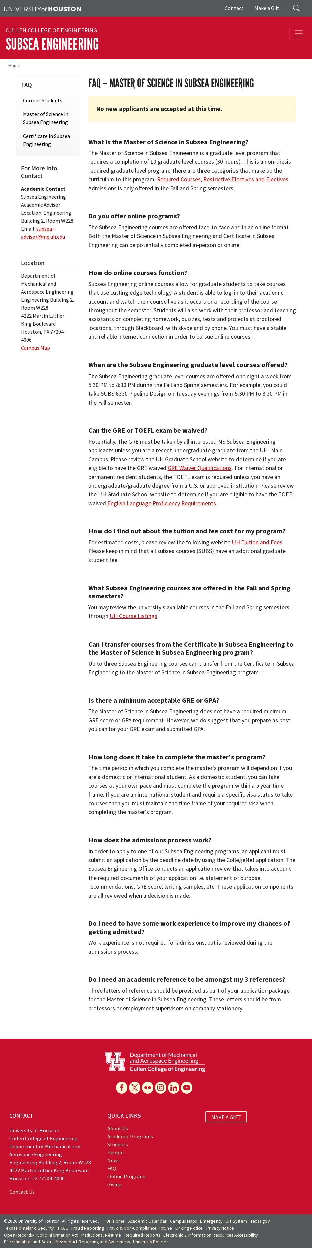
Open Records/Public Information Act (41, 1235)
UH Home (115, 1221)
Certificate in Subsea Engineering (46, 140)
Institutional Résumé (101, 1235)
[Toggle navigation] (298, 33)
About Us (117, 1128)
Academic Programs (130, 1136)
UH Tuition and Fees (257, 542)
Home (14, 65)
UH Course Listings (133, 616)
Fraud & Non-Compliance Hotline (139, 1228)
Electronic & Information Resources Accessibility (210, 1235)
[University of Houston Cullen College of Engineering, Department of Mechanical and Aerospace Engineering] (155, 1061)
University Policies (150, 1242)
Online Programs (127, 1176)
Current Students (42, 100)
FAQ (111, 1168)
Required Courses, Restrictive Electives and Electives (222, 179)
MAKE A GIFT (226, 1116)
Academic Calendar (147, 1221)
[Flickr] (147, 1088)
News (113, 1160)
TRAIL (62, 1228)
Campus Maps (183, 1221)
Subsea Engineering (52, 44)
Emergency (211, 1221)
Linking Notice (189, 1228)
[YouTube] (186, 1088)
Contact (234, 8)
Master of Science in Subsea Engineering (45, 118)
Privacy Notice (220, 1228)
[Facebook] (121, 1088)
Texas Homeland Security (29, 1228)
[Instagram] (160, 1088)
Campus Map (35, 347)
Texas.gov (260, 1221)
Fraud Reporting (87, 1228)
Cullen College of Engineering (51, 30)
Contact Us (22, 1191)
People (115, 1152)
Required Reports (142, 1235)
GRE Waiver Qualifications (200, 468)
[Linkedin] (173, 1088)
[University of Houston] (42, 8)
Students (117, 1144)
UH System (236, 1221)
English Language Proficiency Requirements (161, 503)
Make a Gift (266, 8)
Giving (114, 1184)
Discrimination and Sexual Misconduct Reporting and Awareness (67, 1242)
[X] (134, 1088)
